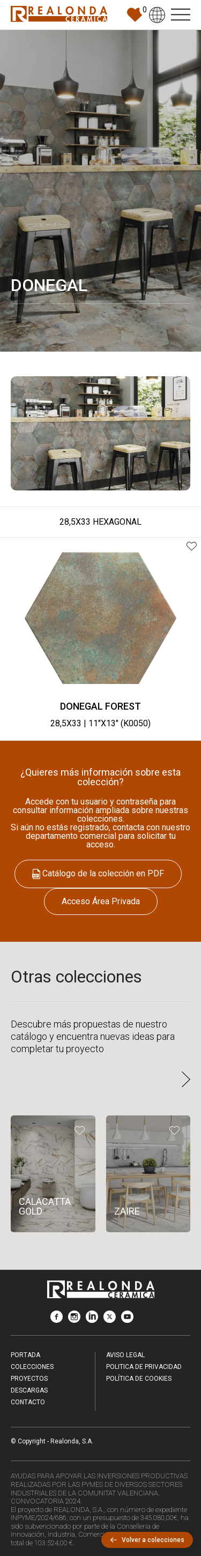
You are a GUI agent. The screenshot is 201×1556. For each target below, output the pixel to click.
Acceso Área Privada (101, 901)
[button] (186, 1080)
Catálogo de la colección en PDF (98, 873)
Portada (25, 1355)
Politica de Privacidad (144, 1367)
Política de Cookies (139, 1378)
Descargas (29, 1390)
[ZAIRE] (148, 1173)
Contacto (28, 1402)
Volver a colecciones (147, 1540)
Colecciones (32, 1367)
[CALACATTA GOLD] (53, 1173)
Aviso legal (125, 1355)
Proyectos (29, 1378)
